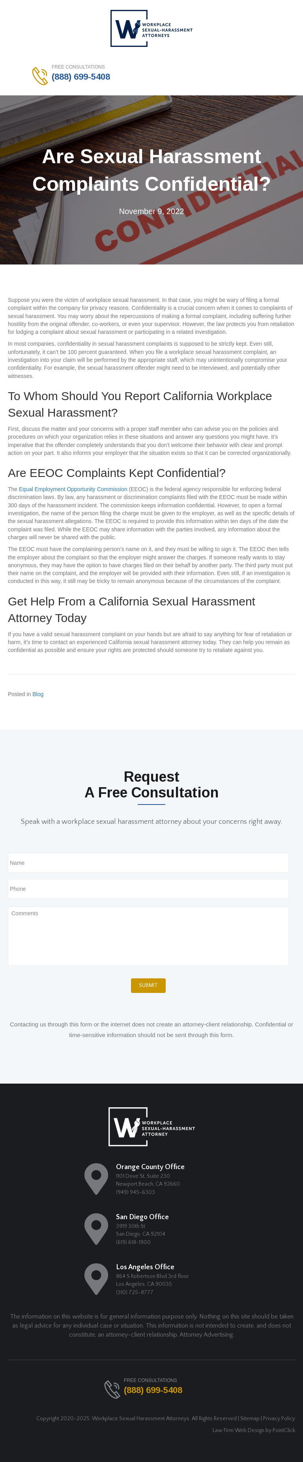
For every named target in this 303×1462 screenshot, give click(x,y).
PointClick (284, 1430)
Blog (37, 694)
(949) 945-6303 (135, 1192)
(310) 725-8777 (134, 1292)
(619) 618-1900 (133, 1242)
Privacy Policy (279, 1418)
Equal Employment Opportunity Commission (73, 489)
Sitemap (250, 1418)
